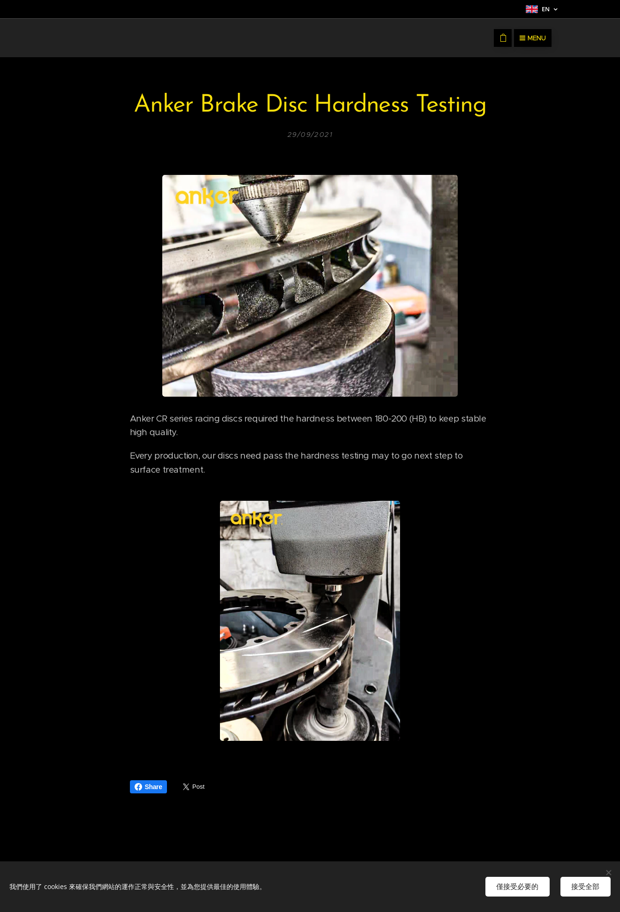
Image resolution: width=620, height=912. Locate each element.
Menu (533, 38)
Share (148, 787)
